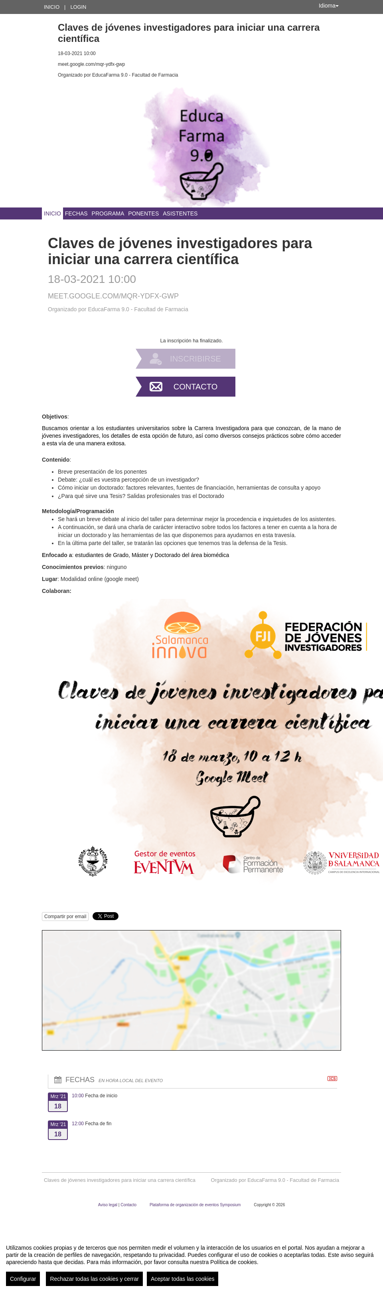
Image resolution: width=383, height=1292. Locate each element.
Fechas (76, 213)
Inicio (51, 7)
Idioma (329, 5)
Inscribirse (195, 358)
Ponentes (143, 213)
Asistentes (180, 213)
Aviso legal (108, 1205)
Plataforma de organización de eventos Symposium (196, 1205)
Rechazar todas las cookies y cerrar (94, 1279)
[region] (191, 1262)
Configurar (23, 1279)
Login (78, 7)
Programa (108, 213)
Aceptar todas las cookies (183, 1279)
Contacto (195, 386)
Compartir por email (65, 916)
